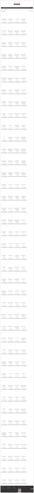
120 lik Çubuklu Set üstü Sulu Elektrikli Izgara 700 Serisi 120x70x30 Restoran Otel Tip (23, 102)
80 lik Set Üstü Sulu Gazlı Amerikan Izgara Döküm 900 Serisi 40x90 (16, 126)
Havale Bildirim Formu (15, 488)
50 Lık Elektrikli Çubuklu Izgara (17, 19)
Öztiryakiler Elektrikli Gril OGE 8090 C (17, 302)
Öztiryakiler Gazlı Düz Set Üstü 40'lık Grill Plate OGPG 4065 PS (23, 31)
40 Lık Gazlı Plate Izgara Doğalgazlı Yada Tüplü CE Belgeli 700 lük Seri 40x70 (23, 386)
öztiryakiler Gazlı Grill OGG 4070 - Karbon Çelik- (17, 386)
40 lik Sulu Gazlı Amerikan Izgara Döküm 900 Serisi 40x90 (16, 114)
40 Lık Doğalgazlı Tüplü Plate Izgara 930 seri (23, 468)
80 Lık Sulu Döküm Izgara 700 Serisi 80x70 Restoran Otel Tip (3, 232)
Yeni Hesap (19, 1)
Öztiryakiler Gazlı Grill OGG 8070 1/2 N (4, 421)
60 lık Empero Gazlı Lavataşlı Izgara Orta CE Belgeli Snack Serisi (17, 279)
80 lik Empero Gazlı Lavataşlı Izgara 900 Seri (23, 362)
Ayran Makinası (8, 488)
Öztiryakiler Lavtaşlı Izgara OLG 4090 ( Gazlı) (23, 326)
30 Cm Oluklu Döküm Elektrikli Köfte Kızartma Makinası (10, 350)
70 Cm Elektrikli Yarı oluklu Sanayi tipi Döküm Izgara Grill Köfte (17, 256)
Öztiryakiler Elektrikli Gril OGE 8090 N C (10, 326)
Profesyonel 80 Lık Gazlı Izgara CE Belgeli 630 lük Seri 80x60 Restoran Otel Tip (10, 197)
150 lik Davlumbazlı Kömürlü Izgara (17, 231)
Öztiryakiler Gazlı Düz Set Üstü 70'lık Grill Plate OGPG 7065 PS (23, 43)
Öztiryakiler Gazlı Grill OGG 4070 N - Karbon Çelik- (10, 398)
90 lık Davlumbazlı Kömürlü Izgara (23, 220)
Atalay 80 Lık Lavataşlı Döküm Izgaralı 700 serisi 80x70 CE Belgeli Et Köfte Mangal (16, 221)
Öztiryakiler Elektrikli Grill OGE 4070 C (3, 444)
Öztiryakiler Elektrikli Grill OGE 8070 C (3, 456)
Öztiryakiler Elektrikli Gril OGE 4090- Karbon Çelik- (10, 291)
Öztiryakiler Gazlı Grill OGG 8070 (4, 409)
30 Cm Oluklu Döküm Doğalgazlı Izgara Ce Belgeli (17, 350)
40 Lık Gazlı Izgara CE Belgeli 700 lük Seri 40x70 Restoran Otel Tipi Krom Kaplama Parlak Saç (3, 173)
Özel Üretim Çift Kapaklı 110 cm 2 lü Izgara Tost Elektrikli (10, 409)
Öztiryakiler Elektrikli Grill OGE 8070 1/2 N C (17, 456)
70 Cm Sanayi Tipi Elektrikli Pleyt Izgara (23, 184)
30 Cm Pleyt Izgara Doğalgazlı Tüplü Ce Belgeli (10, 90)
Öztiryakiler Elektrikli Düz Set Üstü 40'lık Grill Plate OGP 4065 (10, 102)
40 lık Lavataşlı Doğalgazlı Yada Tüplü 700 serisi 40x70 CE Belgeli (10, 386)
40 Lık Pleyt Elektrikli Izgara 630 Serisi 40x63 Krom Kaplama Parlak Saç (10, 138)
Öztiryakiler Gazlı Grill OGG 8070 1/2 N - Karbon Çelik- (16, 409)
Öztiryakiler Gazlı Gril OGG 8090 (4, 267)
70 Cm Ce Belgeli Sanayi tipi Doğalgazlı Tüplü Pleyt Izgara (16, 78)
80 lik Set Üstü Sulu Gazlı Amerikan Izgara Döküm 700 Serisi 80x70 (3, 185)
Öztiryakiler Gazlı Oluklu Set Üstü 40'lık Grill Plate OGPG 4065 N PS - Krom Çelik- (16, 31)
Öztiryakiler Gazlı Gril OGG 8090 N (23, 279)
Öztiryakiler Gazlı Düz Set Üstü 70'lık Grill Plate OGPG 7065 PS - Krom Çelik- (10, 43)
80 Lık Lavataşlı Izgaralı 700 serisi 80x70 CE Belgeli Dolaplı (17, 433)
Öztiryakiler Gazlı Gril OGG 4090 (23, 243)
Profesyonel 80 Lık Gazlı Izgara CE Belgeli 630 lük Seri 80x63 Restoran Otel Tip (16, 150)
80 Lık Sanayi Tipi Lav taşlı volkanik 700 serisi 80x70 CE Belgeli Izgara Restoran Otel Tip (3, 362)
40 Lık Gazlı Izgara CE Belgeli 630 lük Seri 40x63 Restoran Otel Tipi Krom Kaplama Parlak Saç (10, 150)
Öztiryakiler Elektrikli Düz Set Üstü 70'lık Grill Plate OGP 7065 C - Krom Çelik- (3, 91)
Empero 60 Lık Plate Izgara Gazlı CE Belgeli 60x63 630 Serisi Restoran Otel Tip (17, 327)
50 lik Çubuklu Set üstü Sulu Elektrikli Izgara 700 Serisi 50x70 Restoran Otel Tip (23, 339)
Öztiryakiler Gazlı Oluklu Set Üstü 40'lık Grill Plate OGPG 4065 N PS (10, 31)
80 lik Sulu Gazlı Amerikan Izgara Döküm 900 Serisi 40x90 (23, 114)
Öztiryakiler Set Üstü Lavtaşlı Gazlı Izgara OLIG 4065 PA (23, 19)
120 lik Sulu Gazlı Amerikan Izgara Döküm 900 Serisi (3, 126)
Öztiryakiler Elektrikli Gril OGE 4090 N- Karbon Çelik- (23, 291)
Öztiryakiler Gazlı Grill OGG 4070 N (17, 397)
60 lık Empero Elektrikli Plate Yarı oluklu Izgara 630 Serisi (23, 208)
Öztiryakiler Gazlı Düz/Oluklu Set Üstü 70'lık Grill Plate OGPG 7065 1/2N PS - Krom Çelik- (3, 55)
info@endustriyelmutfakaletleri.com (22, 486)
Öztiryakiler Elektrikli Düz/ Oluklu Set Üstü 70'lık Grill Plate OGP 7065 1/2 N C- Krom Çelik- (10, 79)
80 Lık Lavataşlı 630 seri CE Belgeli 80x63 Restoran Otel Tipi (17, 161)
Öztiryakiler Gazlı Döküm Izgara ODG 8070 (23, 480)
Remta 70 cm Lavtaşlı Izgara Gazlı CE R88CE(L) (4, 114)
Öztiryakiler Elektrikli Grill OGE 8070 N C (17, 468)
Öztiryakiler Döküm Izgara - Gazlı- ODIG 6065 (3, 31)
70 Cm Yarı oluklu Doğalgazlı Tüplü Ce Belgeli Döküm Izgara (10, 268)
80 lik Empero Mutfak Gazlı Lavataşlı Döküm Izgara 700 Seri (10, 362)
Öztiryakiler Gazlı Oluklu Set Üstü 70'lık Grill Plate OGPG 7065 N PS (23, 55)
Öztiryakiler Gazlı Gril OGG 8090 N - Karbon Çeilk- (10, 279)
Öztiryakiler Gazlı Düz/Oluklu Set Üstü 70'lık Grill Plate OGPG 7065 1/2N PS (10, 55)
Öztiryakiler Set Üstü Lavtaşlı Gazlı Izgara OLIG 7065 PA (10, 19)
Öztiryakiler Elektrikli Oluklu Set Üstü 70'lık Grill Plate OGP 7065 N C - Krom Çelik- (16, 67)
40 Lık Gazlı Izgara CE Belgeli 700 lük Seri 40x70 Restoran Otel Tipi (10, 421)
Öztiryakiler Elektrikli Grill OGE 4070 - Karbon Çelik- (23, 432)
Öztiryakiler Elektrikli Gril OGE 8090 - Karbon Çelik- (10, 302)
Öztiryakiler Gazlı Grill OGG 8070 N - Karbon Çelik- (23, 421)
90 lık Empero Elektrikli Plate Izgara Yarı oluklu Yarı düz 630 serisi (4, 220)
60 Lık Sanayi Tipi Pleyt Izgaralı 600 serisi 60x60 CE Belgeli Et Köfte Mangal (3, 209)
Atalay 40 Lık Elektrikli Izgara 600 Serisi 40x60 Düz (4, 327)
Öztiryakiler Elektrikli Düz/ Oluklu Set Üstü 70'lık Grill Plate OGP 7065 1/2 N (3, 78)
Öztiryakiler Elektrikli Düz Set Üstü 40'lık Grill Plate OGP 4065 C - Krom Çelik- (17, 102)
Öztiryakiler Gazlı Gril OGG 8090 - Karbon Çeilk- (23, 256)
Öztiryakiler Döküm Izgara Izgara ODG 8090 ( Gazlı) (10, 338)
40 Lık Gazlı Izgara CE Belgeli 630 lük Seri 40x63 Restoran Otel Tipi (3, 149)
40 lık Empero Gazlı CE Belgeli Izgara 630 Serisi (23, 231)
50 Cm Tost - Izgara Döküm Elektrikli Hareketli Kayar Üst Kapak (16, 421)
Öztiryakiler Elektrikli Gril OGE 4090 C (17, 291)
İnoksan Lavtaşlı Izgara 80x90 (23, 373)
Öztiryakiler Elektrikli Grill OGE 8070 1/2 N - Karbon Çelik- (10, 457)
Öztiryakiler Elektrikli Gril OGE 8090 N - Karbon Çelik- (17, 315)
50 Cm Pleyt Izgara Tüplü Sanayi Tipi (10, 66)
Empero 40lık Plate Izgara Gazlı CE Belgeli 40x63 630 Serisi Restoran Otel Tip (23, 315)
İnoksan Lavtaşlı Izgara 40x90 (10, 373)
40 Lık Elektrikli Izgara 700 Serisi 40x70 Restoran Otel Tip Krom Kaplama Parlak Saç (23, 161)
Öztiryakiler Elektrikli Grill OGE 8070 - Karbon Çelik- (23, 444)
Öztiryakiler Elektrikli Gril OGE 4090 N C (3, 302)
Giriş (17, 1)
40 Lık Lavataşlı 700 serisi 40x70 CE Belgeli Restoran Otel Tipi (23, 350)
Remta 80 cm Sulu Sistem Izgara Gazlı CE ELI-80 (10, 113)
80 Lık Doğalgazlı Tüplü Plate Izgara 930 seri (17, 480)
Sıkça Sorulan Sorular (3, 488)
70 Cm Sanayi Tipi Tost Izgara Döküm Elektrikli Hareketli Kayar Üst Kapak (23, 197)
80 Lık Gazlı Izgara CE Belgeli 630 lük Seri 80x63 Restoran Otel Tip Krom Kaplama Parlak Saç (23, 150)
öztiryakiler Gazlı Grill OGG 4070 (4, 397)
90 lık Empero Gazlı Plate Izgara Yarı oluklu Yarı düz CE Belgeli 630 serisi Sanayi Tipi (16, 209)
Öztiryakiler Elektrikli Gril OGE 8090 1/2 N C (10, 314)
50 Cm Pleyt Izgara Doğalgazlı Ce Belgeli (23, 66)
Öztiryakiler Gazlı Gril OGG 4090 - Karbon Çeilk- (17, 244)
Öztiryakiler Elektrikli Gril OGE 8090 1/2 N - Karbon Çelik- (3, 315)
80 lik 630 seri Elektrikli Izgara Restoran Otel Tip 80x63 (17, 138)
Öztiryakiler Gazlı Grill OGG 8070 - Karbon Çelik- (23, 398)
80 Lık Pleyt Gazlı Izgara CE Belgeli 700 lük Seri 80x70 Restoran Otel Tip (23, 409)
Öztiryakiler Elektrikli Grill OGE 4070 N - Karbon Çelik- (10, 445)
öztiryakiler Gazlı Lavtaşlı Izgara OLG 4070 (3, 480)
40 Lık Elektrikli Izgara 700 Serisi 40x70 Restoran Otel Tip (4, 386)
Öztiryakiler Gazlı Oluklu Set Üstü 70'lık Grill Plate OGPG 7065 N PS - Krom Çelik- (16, 55)
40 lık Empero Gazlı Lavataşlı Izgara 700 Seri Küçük (17, 362)
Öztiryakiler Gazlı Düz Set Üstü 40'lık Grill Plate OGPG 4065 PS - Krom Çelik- (3, 43)
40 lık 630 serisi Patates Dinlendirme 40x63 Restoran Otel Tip (10, 161)
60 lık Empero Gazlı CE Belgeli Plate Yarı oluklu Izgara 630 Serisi (4, 244)
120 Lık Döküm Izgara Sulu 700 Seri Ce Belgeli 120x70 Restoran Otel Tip (16, 173)
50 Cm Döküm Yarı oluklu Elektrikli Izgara (23, 90)
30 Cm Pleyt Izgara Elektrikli (10, 184)
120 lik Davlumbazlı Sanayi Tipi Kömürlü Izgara (10, 232)
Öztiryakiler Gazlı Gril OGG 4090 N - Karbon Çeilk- (4, 256)
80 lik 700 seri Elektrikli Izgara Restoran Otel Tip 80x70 (17, 43)
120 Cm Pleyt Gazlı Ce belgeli (4, 350)
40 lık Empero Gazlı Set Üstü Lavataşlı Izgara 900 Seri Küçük (3, 374)
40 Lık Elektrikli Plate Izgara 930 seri (23, 456)
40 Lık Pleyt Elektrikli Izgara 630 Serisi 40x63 (17, 373)
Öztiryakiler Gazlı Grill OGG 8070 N (10, 432)
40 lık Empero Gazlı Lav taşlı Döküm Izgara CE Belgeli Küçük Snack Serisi (4, 280)
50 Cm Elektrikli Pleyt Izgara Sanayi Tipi (17, 184)
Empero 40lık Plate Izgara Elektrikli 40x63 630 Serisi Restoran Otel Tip (10, 220)
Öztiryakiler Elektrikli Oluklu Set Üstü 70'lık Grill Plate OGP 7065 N (3, 67)
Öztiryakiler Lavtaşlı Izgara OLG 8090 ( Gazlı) (3, 338)
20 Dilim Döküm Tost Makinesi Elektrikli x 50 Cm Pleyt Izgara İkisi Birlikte (4, 197)
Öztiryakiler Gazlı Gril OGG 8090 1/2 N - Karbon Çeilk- (16, 268)
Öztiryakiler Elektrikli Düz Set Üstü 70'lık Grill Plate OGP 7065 (23, 78)
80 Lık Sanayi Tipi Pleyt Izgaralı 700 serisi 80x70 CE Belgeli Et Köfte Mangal (17, 197)
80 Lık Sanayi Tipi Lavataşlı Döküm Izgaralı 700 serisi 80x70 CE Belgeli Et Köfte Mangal (3, 433)
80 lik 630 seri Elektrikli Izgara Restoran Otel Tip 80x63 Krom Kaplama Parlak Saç (23, 138)
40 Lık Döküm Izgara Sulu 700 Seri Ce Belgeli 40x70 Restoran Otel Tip (3, 19)
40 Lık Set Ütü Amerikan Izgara (10, 125)
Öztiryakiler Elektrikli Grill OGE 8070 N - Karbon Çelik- (3, 468)
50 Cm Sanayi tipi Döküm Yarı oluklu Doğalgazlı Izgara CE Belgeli (3, 161)
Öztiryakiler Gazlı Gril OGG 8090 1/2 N (23, 267)
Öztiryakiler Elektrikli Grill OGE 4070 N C (17, 444)
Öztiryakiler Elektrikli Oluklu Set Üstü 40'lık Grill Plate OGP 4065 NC (3, 102)
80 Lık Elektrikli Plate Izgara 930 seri (10, 468)
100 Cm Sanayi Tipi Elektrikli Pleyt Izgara (23, 302)
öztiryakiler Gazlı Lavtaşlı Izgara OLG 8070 (10, 480)
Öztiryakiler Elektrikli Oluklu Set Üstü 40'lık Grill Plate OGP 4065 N (16, 90)
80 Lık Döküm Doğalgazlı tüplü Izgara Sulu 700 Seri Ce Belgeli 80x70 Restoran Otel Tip (10, 173)
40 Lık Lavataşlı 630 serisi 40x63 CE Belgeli (10, 208)
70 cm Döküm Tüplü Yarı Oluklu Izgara (10, 243)
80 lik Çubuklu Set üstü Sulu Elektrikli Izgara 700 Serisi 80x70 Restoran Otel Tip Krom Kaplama (23, 173)
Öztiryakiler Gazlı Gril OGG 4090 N (10, 255)
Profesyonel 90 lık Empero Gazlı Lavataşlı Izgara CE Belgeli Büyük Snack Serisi (3, 292)
